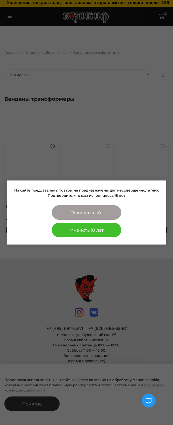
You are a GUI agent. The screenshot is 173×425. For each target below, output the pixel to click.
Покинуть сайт (86, 212)
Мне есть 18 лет (86, 230)
